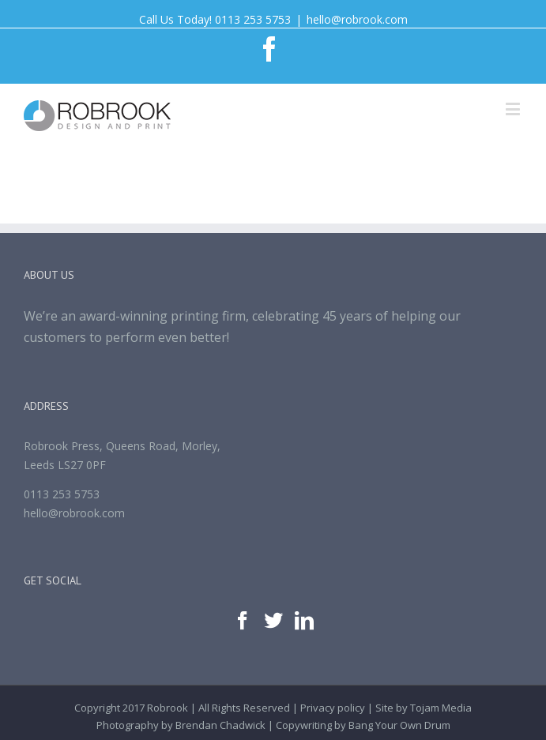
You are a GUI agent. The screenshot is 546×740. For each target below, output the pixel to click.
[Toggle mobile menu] (514, 108)
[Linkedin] (304, 620)
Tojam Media (441, 708)
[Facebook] (242, 620)
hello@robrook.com (357, 19)
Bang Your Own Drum (399, 725)
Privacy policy (332, 708)
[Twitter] (273, 620)
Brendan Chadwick (220, 725)
